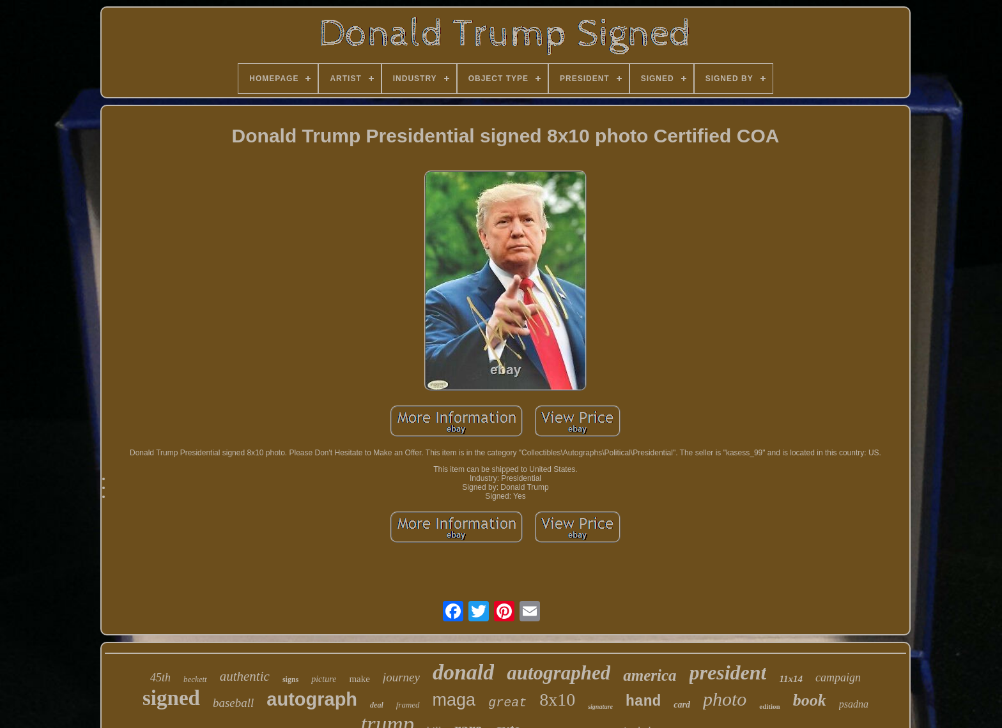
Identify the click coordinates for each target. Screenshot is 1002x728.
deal (376, 705)
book (809, 700)
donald (463, 672)
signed (171, 697)
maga (454, 699)
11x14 (791, 679)
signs (290, 679)
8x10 (557, 699)
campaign (838, 677)
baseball (233, 702)
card (682, 704)
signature (600, 706)
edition (769, 706)
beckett (195, 679)
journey (401, 677)
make (359, 679)
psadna (853, 704)
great (507, 702)
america (649, 675)
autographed (558, 673)
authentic (245, 676)
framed (408, 704)
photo (724, 698)
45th (160, 677)
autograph (311, 699)
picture (323, 679)
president (728, 672)
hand (643, 702)
